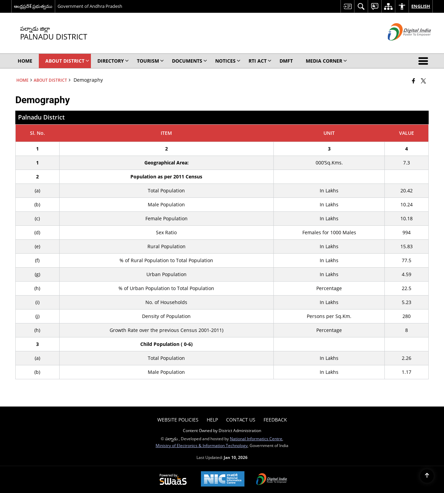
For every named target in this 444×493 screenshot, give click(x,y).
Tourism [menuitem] (150, 61)
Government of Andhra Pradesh (90, 6)
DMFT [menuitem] (286, 61)
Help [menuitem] (212, 419)
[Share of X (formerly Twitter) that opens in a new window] (423, 80)
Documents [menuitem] (189, 61)
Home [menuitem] (25, 61)
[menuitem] (347, 6)
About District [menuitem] (67, 61)
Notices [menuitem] (227, 61)
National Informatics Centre (256, 438)
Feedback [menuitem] (275, 419)
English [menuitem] (420, 6)
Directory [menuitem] (113, 61)
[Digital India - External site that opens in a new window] (401, 46)
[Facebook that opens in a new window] (413, 80)
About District (50, 80)
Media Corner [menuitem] (326, 61)
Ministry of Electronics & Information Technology (202, 445)
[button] (424, 61)
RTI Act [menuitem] (260, 61)
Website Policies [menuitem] (178, 419)
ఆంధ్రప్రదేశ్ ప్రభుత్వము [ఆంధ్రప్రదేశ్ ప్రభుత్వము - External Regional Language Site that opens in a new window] (33, 6)
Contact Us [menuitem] (240, 419)
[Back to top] (427, 476)
